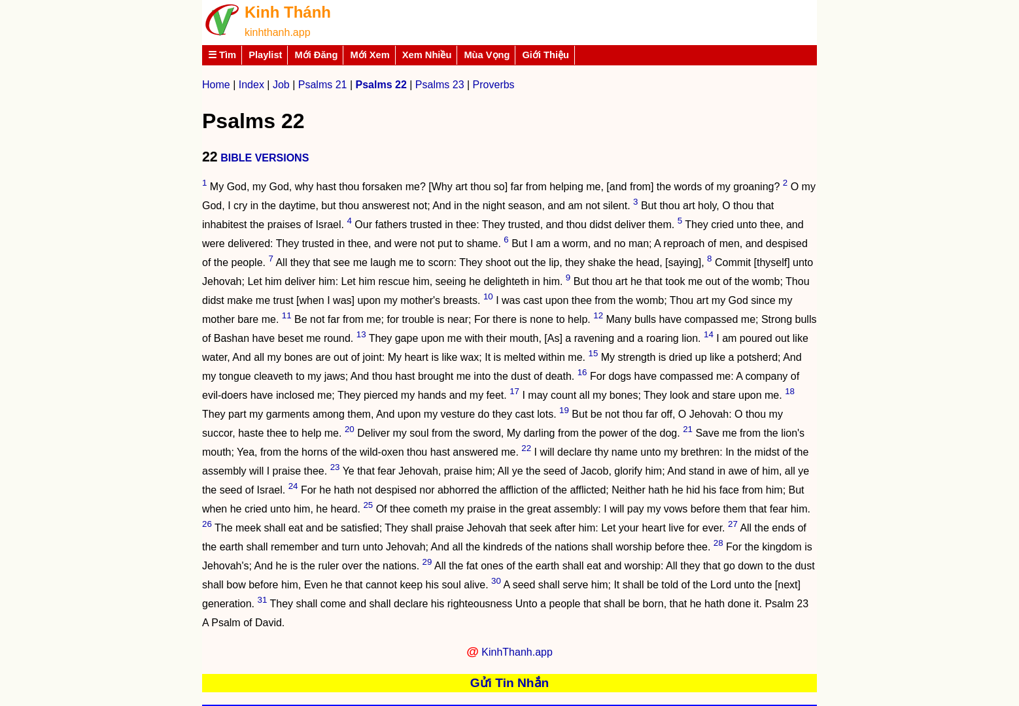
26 (207, 524)
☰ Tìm (222, 55)
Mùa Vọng (487, 55)
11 (287, 315)
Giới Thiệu (545, 55)
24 (293, 486)
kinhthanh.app (278, 32)
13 (361, 334)
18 (790, 391)
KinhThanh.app (517, 652)
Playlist (265, 55)
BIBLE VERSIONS (264, 157)
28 (718, 543)
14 (709, 334)
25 (368, 505)
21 (688, 429)
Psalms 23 (439, 84)
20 (349, 429)
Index (251, 84)
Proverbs (494, 84)
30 (496, 581)
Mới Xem (369, 55)
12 (598, 315)
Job (281, 84)
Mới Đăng (315, 55)
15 (593, 353)
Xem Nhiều (427, 55)
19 (564, 410)
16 (582, 372)
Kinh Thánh (288, 12)
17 (514, 391)
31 (263, 600)
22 (526, 448)
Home (216, 84)
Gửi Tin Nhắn (509, 683)
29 (427, 562)
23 (335, 467)
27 (733, 524)
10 (488, 296)
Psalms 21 (322, 84)
